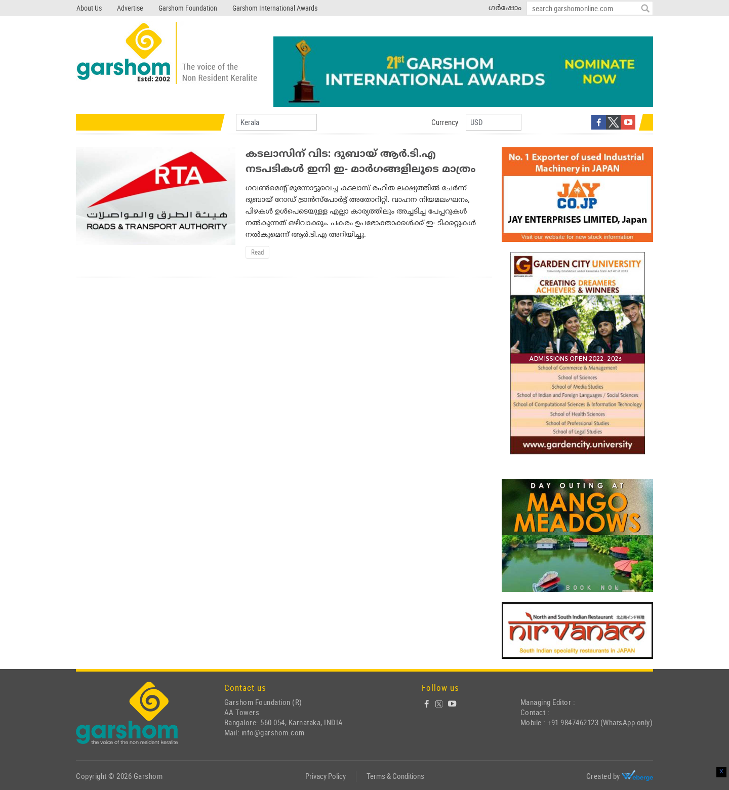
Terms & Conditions (395, 776)
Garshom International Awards (274, 8)
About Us (89, 8)
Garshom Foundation (187, 8)
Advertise (130, 8)
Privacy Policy (325, 776)
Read (257, 252)
